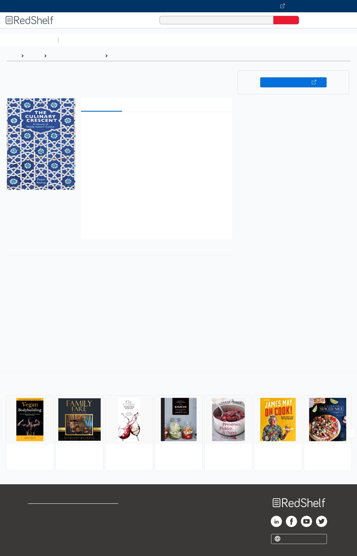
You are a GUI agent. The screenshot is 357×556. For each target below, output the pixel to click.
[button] (157, 124)
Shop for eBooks (46, 510)
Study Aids (75, 40)
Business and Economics (216, 40)
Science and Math (109, 40)
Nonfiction (338, 40)
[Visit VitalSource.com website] (178, 6)
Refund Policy (102, 519)
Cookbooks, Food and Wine (75, 55)
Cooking (119, 55)
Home (12, 55)
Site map (37, 537)
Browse (33, 55)
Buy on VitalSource (293, 82)
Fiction (315, 40)
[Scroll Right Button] (351, 433)
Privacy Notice (43, 528)
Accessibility (101, 528)
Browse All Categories (29, 40)
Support (36, 519)
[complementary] (178, 422)
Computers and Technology (159, 40)
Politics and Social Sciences (275, 40)
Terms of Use (102, 510)
